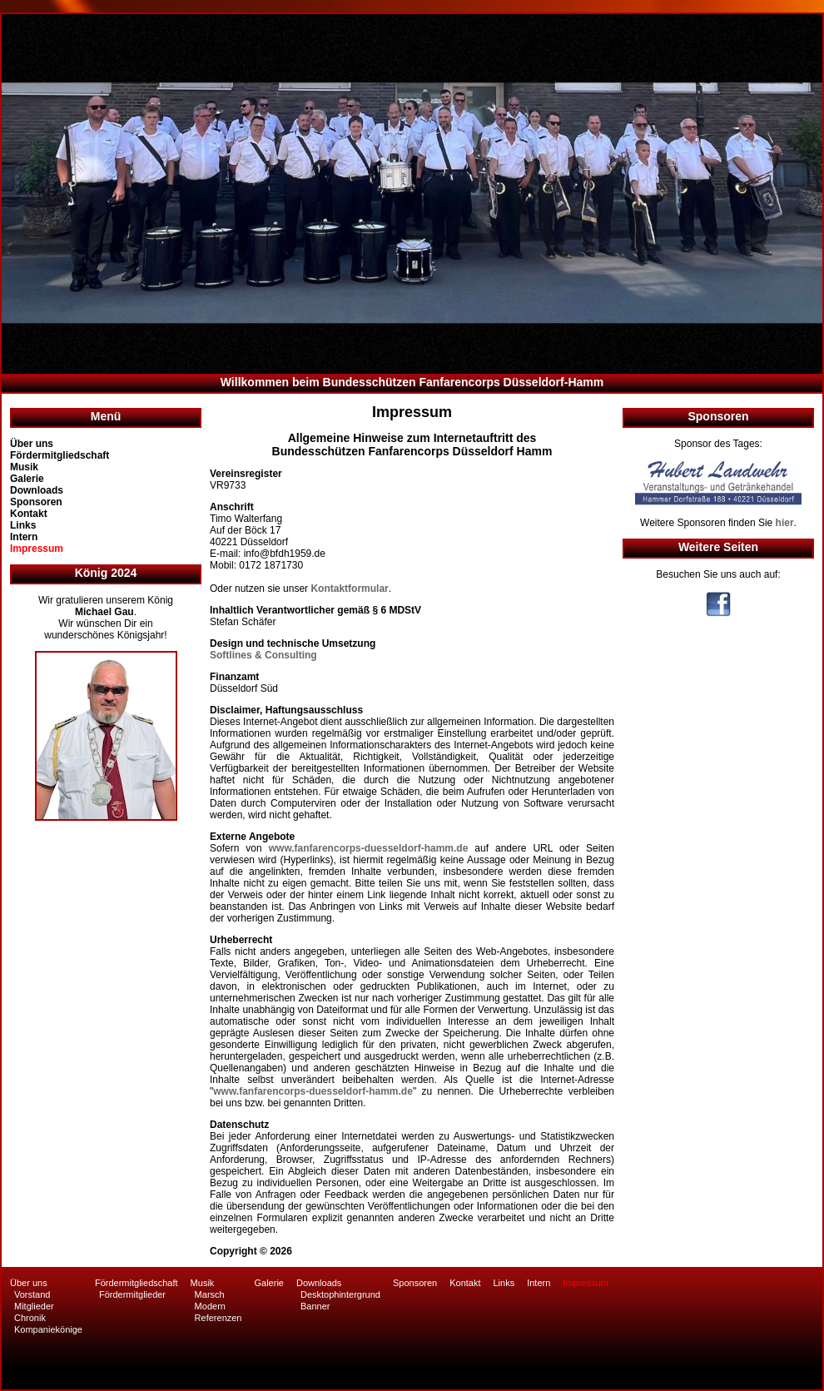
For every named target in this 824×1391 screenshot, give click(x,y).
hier (785, 523)
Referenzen (218, 1318)
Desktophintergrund (340, 1294)
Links (23, 525)
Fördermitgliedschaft (59, 455)
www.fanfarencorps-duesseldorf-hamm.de (369, 848)
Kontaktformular (349, 588)
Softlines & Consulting (263, 655)
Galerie (27, 478)
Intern (23, 537)
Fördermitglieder (132, 1294)
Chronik (30, 1318)
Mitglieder (34, 1306)
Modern (210, 1306)
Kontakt (28, 513)
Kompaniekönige (48, 1329)
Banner (315, 1306)
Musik (24, 467)
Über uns (31, 444)
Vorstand (32, 1294)
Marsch (210, 1294)
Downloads (36, 490)
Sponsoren (36, 502)
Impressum (36, 548)
